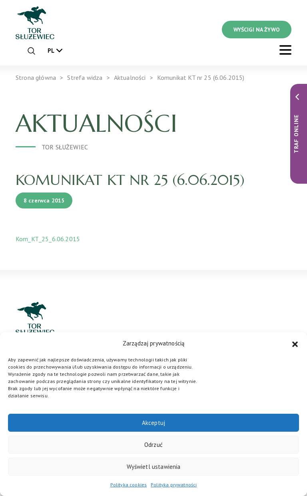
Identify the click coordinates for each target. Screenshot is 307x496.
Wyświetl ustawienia (154, 466)
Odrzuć (153, 444)
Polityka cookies (128, 485)
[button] (295, 343)
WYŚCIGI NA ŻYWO (256, 29)
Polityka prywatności (174, 485)
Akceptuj (153, 423)
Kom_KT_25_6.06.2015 (48, 239)
